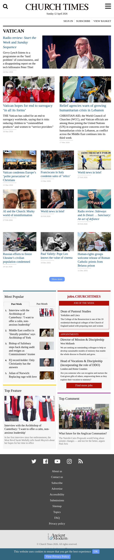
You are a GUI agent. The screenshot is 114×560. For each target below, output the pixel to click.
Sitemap (57, 506)
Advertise (57, 489)
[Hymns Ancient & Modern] (57, 541)
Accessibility (57, 495)
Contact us (57, 477)
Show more (57, 279)
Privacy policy (57, 524)
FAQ (57, 518)
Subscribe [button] (83, 21)
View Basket (102, 21)
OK (96, 551)
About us (57, 471)
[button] (34, 462)
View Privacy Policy (57, 556)
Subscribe (57, 483)
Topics (57, 512)
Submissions (57, 500)
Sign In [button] (68, 21)
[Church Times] (57, 9)
